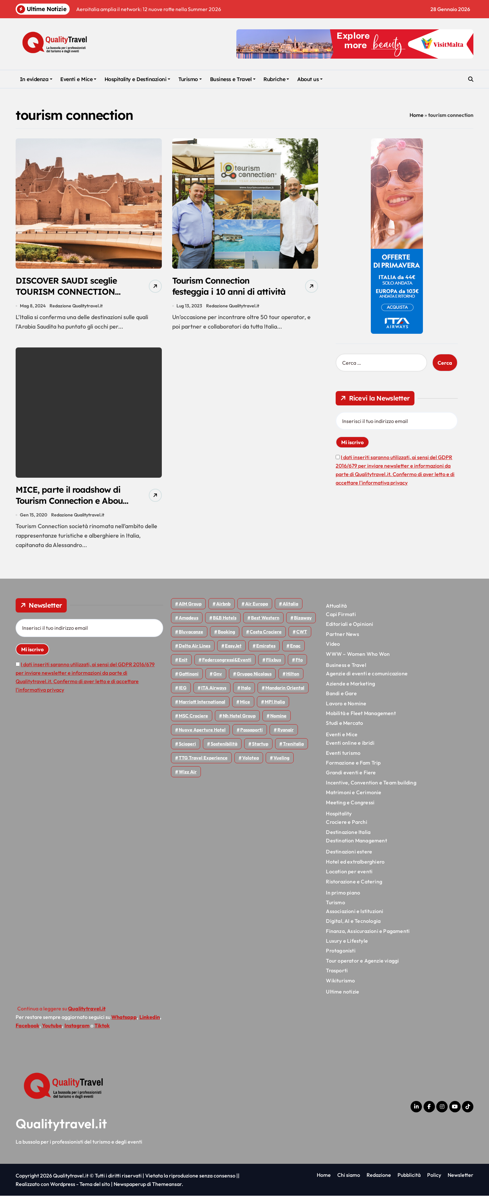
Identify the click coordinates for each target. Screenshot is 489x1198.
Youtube (52, 1028)
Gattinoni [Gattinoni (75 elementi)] (189, 676)
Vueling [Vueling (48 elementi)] (281, 760)
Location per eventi (349, 873)
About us (310, 79)
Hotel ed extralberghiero (355, 864)
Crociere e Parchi (346, 824)
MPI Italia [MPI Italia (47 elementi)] (275, 704)
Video (333, 646)
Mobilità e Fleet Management (361, 715)
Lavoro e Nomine (346, 705)
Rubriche (276, 79)
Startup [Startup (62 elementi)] (260, 746)
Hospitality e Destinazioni (138, 79)
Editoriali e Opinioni (349, 626)
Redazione (379, 1177)
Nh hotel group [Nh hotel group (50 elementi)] (239, 718)
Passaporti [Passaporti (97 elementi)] (251, 732)
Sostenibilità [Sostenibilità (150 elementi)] (224, 746)
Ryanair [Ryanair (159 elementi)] (285, 732)
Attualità (336, 608)
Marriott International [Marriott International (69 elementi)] (202, 704)
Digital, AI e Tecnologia (353, 923)
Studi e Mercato (344, 725)
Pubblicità (409, 1177)
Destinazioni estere (349, 854)
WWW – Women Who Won (358, 656)
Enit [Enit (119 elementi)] (183, 662)
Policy (434, 1177)
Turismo (190, 79)
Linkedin (149, 1019)
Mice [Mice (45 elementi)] (245, 704)
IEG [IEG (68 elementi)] (183, 690)
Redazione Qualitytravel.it (76, 307)
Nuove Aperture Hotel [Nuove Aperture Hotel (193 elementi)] (202, 732)
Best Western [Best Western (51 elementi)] (265, 620)
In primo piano (343, 895)
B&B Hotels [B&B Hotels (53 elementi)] (224, 620)
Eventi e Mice (78, 79)
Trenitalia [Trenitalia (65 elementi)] (293, 746)
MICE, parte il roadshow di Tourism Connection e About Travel (71, 502)
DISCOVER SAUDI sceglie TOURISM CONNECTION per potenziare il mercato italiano (69, 297)
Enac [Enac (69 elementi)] (295, 648)
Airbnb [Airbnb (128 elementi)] (223, 606)
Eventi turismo (343, 755)
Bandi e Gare (341, 695)
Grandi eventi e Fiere (351, 775)
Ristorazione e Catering (354, 884)
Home (417, 115)
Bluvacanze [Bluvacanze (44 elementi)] (191, 634)
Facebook (27, 1028)
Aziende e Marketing (350, 686)
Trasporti (337, 972)
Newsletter (460, 1177)
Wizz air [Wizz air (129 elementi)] (188, 774)
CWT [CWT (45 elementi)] (301, 634)
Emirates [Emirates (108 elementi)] (265, 648)
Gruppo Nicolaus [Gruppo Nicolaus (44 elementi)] (254, 676)
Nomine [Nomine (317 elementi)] (278, 718)
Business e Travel (233, 79)
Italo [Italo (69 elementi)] (246, 690)
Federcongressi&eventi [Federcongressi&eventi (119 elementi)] (226, 662)
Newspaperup (130, 1186)
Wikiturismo (340, 983)
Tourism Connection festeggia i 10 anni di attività (215, 292)
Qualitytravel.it (61, 1126)
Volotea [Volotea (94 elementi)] (250, 760)
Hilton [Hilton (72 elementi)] (292, 676)
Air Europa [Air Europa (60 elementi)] (256, 606)
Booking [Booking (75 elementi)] (226, 634)
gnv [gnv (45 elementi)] (217, 676)
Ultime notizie (342, 994)
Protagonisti (340, 953)
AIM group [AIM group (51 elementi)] (190, 606)
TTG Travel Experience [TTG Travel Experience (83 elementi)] (203, 760)
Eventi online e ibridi (350, 745)
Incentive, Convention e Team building (371, 785)
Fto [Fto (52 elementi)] (299, 662)
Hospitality (339, 815)
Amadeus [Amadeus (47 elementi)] (188, 620)
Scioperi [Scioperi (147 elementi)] (187, 746)
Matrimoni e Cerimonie (353, 794)
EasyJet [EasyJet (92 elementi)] (233, 648)
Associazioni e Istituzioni (354, 913)
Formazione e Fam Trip (353, 765)
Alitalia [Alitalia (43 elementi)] (290, 606)
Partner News (342, 636)
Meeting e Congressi (350, 804)
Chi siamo (348, 1177)
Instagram (77, 1028)
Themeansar (167, 1186)
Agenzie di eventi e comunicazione (367, 676)
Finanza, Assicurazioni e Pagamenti (368, 933)
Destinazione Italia (348, 834)
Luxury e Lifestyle (347, 943)
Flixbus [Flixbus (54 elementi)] (273, 662)
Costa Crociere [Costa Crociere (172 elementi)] (266, 634)
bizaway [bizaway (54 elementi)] (303, 620)
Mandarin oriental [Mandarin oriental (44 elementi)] (284, 690)
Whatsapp (124, 1019)
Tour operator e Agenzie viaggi (362, 963)
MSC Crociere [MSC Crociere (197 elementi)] (193, 718)
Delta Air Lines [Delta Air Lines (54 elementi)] (194, 648)
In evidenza (36, 79)
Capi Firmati (341, 616)
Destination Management (356, 842)
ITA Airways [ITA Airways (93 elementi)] (213, 690)
